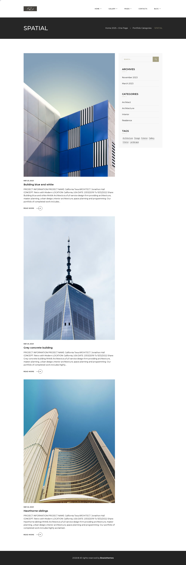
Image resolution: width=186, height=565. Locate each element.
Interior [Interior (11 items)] (126, 142)
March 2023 (127, 83)
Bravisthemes (107, 558)
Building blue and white (39, 184)
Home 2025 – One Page (116, 28)
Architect (126, 102)
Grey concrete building (38, 347)
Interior (125, 114)
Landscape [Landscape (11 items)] (134, 142)
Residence (127, 120)
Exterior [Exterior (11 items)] (144, 138)
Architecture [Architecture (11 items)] (128, 138)
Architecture (128, 108)
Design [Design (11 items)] (137, 138)
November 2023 (130, 77)
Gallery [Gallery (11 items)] (151, 138)
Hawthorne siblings (36, 510)
